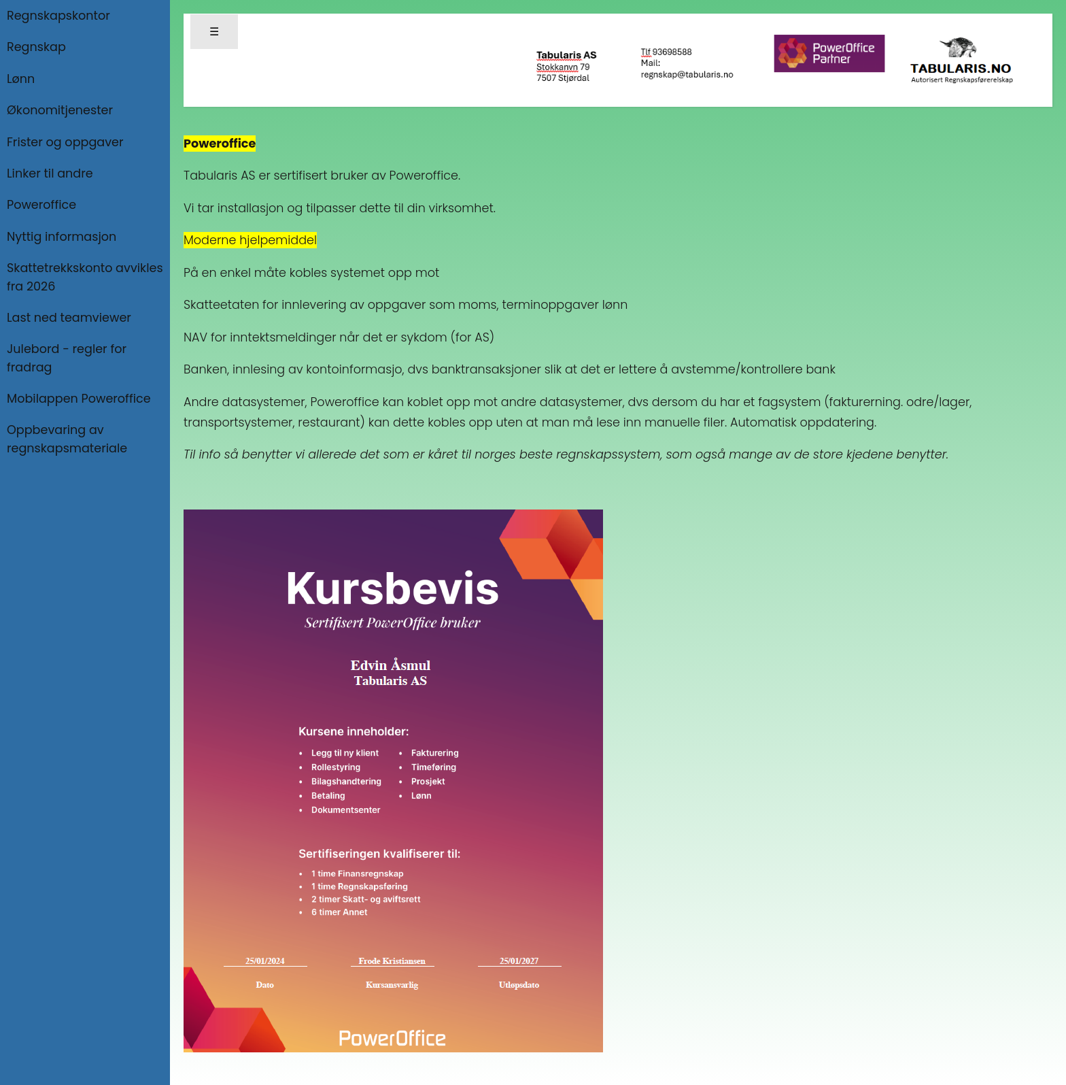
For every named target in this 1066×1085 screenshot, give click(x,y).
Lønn (21, 79)
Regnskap (36, 47)
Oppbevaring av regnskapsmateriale (67, 439)
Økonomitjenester (60, 110)
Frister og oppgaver (65, 142)
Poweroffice (41, 205)
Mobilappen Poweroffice (79, 398)
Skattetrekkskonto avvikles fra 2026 (85, 277)
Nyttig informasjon (61, 237)
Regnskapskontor (58, 15)
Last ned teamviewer (69, 318)
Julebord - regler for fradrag (66, 358)
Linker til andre (50, 173)
